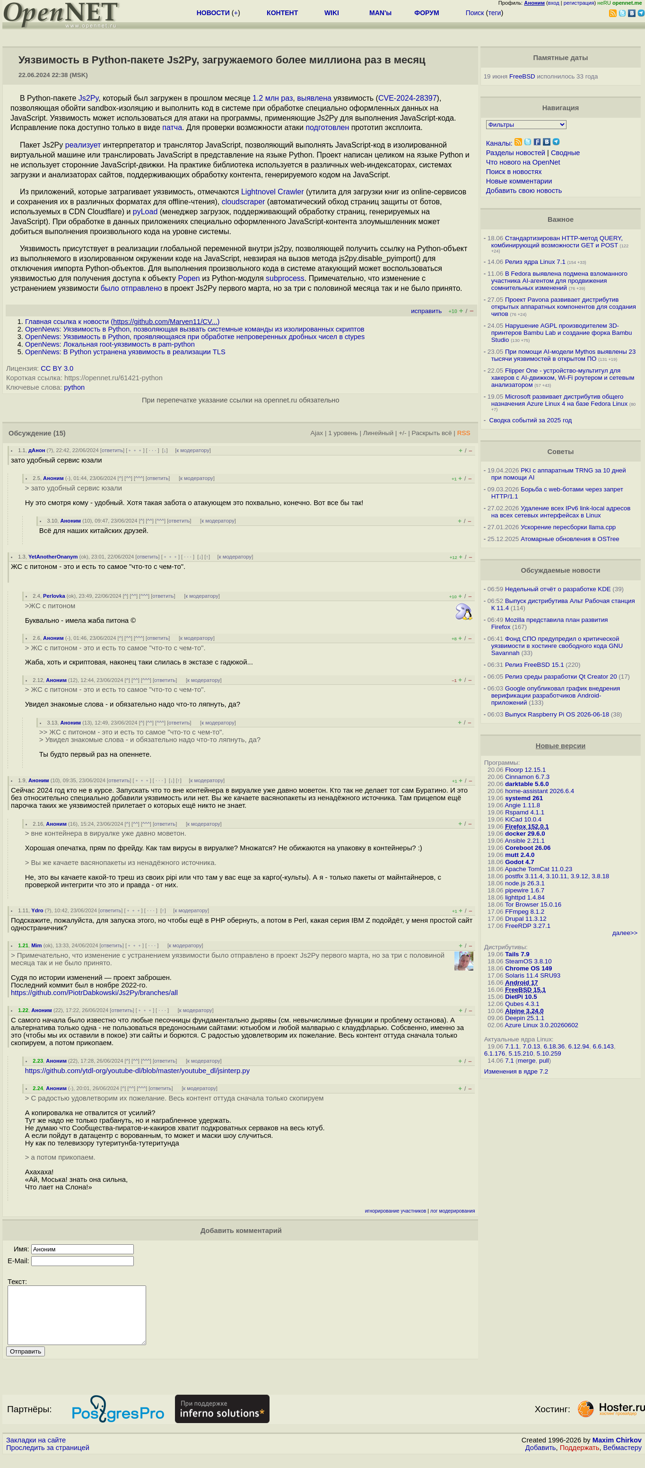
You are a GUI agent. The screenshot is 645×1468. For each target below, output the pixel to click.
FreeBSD (522, 76)
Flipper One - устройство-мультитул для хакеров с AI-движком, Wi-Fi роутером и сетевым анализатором (563, 377)
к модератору (192, 450)
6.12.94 (578, 1046)
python (74, 387)
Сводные (565, 153)
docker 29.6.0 (525, 833)
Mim (36, 945)
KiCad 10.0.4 (523, 819)
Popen (189, 278)
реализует (83, 145)
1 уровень (342, 433)
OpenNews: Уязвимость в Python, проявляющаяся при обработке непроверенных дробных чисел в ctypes (195, 337)
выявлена (314, 98)
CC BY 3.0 (57, 368)
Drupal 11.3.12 (525, 918)
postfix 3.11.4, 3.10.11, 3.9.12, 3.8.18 (557, 876)
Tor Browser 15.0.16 (533, 904)
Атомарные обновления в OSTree (570, 538)
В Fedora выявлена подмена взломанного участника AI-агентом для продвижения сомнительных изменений (559, 280)
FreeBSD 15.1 (525, 989)
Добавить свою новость (524, 190)
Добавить (540, 1459)
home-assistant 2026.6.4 (539, 791)
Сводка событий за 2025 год (530, 420)
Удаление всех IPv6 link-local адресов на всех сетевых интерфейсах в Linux (561, 512)
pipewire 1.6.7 (524, 890)
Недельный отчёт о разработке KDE (558, 589)
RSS (464, 433)
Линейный (378, 433)
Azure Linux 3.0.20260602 (541, 1025)
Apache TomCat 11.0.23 (538, 869)
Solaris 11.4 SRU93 (532, 975)
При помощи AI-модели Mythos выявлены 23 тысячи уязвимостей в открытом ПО (563, 355)
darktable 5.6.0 (527, 783)
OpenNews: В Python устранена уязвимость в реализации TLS (125, 352)
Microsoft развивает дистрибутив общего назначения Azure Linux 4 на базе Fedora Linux (559, 400)
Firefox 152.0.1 (527, 826)
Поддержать (580, 1459)
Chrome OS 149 (528, 968)
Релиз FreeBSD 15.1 (534, 664)
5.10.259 (549, 1053)
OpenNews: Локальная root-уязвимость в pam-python (110, 344)
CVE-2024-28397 (407, 98)
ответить (112, 450)
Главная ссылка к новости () (122, 321)
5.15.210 (521, 1053)
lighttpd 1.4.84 (525, 897)
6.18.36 (554, 1046)
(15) (59, 433)
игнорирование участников (396, 1211)
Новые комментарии (519, 181)
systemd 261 (524, 798)
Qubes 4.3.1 (522, 1003)
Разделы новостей (515, 153)
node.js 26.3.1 (525, 883)
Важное (561, 219)
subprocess (285, 278)
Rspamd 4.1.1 (524, 812)
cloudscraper (243, 202)
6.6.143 (603, 1046)
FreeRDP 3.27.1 (527, 925)
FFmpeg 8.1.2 (524, 911)
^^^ (139, 478)
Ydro (37, 910)
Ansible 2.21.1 (524, 840)
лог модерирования (452, 1211)
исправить (426, 311)
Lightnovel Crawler (272, 192)
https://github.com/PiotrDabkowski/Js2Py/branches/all (94, 992)
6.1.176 (494, 1053)
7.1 (509, 1060)
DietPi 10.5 (521, 996)
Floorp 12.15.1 (525, 769)
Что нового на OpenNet (523, 162)
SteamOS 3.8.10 (528, 961)
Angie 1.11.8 (522, 805)
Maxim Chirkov (617, 1451)
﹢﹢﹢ (135, 450)
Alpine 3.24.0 (524, 1010)
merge (527, 1060)
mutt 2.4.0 (519, 854)
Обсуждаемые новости (561, 570)
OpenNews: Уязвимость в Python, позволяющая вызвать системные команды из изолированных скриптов (195, 329)
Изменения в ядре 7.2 (516, 1071)
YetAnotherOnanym (53, 556)
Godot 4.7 (519, 861)
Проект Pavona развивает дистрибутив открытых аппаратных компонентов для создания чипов (563, 306)
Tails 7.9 (517, 954)
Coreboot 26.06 (527, 847)
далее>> (624, 932)
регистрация (579, 3)
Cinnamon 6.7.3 (527, 776)
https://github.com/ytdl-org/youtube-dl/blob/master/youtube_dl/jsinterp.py (137, 1071)
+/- (402, 433)
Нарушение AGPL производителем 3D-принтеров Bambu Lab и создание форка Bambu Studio (561, 332)
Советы (561, 451)
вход (553, 3)
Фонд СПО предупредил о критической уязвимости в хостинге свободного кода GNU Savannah (557, 645)
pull (544, 1060)
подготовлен (327, 127)
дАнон (36, 450)
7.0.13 (531, 1046)
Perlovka (54, 596)
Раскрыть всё (432, 433)
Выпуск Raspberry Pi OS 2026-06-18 (557, 714)
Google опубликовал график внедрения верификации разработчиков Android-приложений (555, 695)
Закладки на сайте (36, 1451)
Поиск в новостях (514, 171)
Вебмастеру (622, 1459)
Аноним (53, 478)
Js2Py (88, 98)
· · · (153, 450)
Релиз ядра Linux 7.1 (535, 261)
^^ (128, 478)
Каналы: (499, 143)
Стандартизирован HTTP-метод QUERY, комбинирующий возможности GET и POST (557, 242)
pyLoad (145, 212)
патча (172, 127)
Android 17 (521, 982)
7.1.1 (512, 1046)
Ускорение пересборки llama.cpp (568, 527)
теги (494, 13)
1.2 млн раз (273, 98)
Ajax (317, 433)
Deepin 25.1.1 (524, 1018)
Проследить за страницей (47, 1459)
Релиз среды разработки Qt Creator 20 (561, 676)
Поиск (475, 13)
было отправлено (131, 288)
